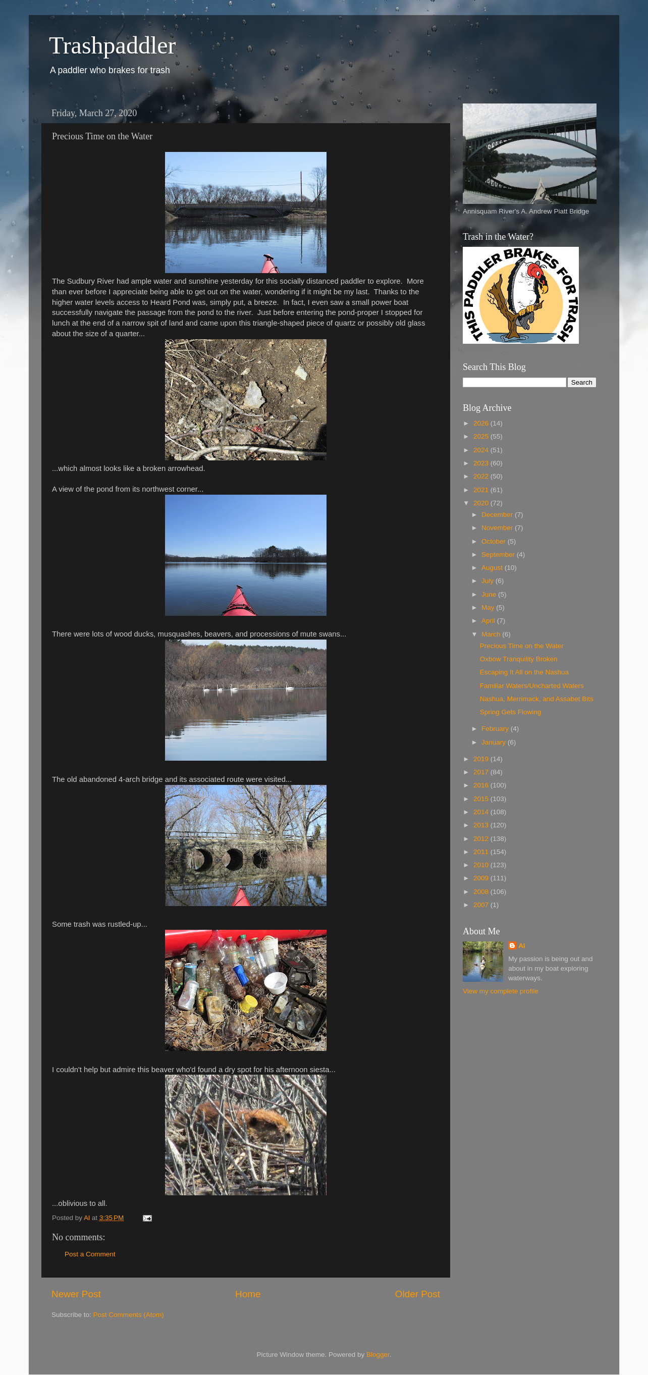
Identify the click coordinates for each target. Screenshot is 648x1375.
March (491, 634)
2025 (482, 436)
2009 (482, 878)
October (494, 541)
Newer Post (76, 1294)
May (488, 607)
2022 (482, 476)
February (496, 728)
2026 (482, 423)
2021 (482, 490)
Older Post (417, 1294)
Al (521, 945)
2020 (482, 503)
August (493, 567)
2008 (482, 891)
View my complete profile (500, 991)
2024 (482, 450)
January (494, 742)
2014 (482, 812)
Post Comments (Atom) (128, 1314)
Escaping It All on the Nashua (524, 672)
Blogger (378, 1354)
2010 (482, 865)
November (498, 528)
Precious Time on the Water (522, 646)
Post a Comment (90, 1254)
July (488, 581)
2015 (482, 799)
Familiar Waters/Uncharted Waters (532, 686)
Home (247, 1294)
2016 (482, 785)
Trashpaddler (112, 45)
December (498, 514)
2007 (482, 905)
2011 (482, 852)
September (499, 554)
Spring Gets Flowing (511, 712)
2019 (482, 759)
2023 (482, 463)
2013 (482, 825)
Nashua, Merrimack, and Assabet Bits (536, 699)
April (489, 620)
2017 (482, 772)
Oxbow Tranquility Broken (519, 659)
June (489, 594)
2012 (482, 838)
